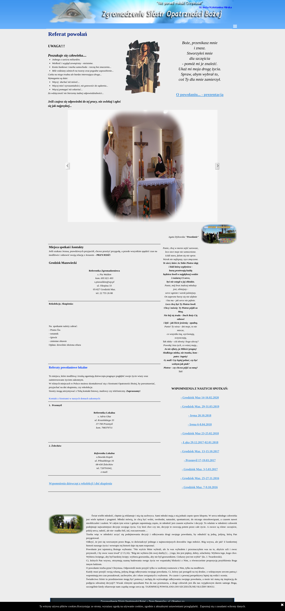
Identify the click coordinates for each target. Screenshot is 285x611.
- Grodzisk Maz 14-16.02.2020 (200, 397)
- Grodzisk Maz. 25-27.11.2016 (199, 478)
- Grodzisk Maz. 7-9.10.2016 (200, 487)
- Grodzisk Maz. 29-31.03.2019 (199, 406)
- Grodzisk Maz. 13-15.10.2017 (199, 451)
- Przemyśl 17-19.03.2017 (200, 460)
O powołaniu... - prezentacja (199, 94)
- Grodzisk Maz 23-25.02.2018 (200, 433)
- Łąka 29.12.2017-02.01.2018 (199, 442)
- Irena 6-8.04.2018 (200, 424)
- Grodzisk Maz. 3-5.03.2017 (200, 469)
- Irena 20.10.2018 (199, 415)
